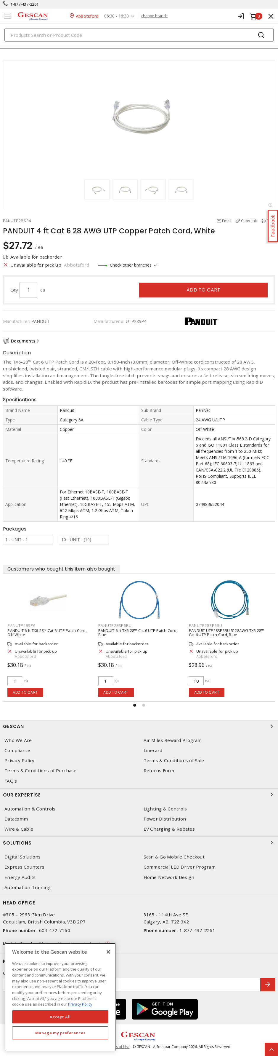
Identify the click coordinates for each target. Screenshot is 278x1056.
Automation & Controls (29, 809)
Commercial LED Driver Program (180, 867)
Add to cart (204, 289)
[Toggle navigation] (7, 16)
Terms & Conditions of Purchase (40, 770)
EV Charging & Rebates (169, 829)
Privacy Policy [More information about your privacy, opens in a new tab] (80, 1004)
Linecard (153, 750)
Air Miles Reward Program (173, 740)
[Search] (139, 35)
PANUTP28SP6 (22, 625)
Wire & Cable (18, 829)
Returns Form (159, 770)
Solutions (139, 843)
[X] (108, 951)
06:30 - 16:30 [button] (116, 16)
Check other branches (131, 265)
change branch (154, 16)
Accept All (60, 1017)
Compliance (17, 750)
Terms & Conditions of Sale (174, 760)
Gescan (139, 726)
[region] (60, 997)
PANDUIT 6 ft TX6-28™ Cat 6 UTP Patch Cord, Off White (48, 632)
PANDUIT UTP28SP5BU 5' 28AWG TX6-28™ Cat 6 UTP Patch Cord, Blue (227, 632)
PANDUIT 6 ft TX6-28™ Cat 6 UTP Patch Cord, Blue (139, 632)
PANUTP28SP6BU (116, 625)
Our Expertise (139, 794)
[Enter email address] (132, 984)
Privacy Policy (19, 760)
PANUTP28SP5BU (206, 625)
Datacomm (16, 819)
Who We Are (18, 740)
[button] (134, 705)
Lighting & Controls (165, 809)
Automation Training (27, 887)
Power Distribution (165, 819)
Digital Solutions (22, 857)
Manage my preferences (60, 1033)
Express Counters (24, 867)
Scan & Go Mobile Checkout (174, 857)
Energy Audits (20, 877)
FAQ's (10, 781)
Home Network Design (169, 877)
